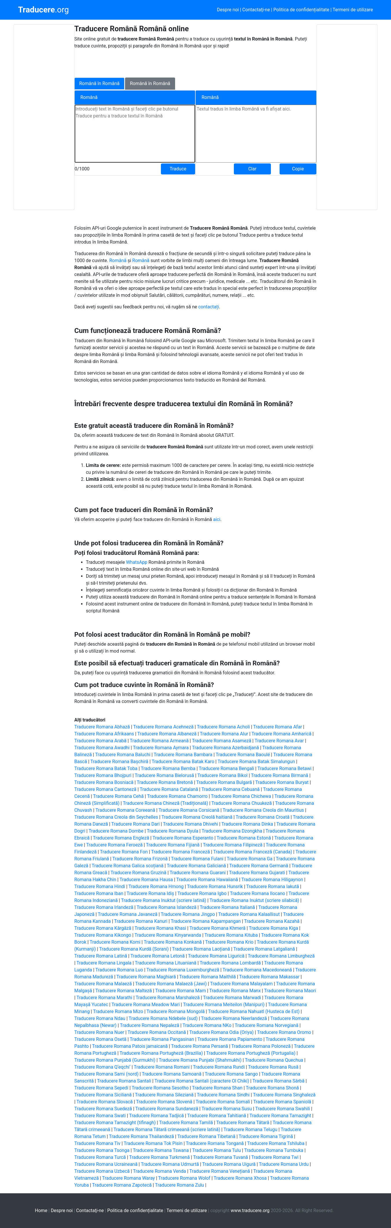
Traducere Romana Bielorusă (164, 775)
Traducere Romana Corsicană (189, 810)
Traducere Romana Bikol (222, 775)
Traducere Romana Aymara (161, 747)
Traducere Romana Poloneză (261, 1046)
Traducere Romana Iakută (272, 886)
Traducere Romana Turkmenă (159, 1157)
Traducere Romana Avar (279, 740)
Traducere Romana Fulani (197, 858)
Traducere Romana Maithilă (207, 977)
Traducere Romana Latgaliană (264, 949)
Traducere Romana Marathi (104, 997)
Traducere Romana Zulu (179, 1185)
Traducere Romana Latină (100, 956)
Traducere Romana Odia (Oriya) (221, 1032)
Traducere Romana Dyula (172, 831)
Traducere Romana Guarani (197, 872)
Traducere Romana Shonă (272, 1088)
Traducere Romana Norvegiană (266, 1025)
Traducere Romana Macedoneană (257, 970)
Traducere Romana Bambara (183, 754)
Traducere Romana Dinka (247, 824)
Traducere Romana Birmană (279, 775)
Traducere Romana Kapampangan (206, 921)
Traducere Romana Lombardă (230, 963)
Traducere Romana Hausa (146, 879)
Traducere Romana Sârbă (278, 1081)
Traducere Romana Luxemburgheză (182, 970)
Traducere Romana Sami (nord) (106, 1074)
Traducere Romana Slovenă (164, 1101)
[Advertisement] (44, 117)
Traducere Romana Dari (135, 824)
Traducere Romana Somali (223, 1101)
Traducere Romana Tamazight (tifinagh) (115, 1122)
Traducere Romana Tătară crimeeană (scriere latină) (166, 1129)
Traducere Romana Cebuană (230, 789)
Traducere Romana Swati (100, 1115)
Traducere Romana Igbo (202, 893)
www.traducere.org (250, 1210)
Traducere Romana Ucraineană (105, 1164)
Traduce (178, 169)
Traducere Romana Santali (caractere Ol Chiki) (202, 1081)
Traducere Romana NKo (207, 1025)
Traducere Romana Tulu (216, 1150)
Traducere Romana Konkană (173, 942)
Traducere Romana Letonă (158, 956)
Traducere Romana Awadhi (102, 747)
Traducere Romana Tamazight (280, 1115)
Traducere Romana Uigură (229, 1164)
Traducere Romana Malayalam (241, 983)
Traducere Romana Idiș (150, 893)
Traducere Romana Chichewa (241, 796)
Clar (252, 169)
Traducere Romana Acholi (223, 727)
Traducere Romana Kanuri (140, 921)
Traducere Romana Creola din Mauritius (263, 810)
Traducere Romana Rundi (219, 1067)
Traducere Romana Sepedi (101, 1088)
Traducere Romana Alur (224, 734)
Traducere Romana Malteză (123, 990)
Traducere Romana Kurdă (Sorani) (134, 949)
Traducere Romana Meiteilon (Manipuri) (224, 1004)
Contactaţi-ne (256, 9)
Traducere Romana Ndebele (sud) (163, 1018)
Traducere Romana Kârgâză (102, 928)
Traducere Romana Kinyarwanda (168, 935)
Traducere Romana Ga (250, 858)
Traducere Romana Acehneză (163, 727)
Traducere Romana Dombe (116, 831)
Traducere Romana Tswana (161, 1150)
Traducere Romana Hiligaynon (272, 879)
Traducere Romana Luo (119, 970)
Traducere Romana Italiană (227, 907)
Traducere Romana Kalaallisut (249, 914)
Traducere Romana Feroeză (114, 845)
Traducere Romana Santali (124, 1081)
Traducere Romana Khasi (160, 928)
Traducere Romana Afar (277, 727)
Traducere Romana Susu (226, 1108)
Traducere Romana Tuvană (220, 1157)
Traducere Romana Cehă (118, 796)
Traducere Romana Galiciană (196, 865)
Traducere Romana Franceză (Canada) (252, 852)
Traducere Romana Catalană (169, 789)
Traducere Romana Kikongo (102, 935)
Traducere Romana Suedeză (103, 1108)
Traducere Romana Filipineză (232, 845)
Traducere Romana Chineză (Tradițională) (165, 803)
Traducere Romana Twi (274, 1157)
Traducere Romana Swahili (282, 1108)
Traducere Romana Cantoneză (105, 789)
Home (41, 1210)
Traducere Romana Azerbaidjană (225, 747)
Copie (298, 169)
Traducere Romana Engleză (121, 838)
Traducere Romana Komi (115, 942)
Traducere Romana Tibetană (206, 1136)
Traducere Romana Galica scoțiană (128, 865)
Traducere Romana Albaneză (167, 734)
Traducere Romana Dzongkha (232, 831)
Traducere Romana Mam (180, 990)
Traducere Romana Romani (162, 1067)
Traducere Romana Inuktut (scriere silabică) (254, 900)
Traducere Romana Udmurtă (170, 1164)
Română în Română (99, 83)
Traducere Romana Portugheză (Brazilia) (161, 1053)
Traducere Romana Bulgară (224, 782)
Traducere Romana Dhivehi (190, 824)
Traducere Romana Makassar (269, 977)
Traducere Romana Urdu (284, 1164)
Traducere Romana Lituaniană (166, 963)
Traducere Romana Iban (98, 893)
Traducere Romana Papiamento (229, 1039)
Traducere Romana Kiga (273, 928)
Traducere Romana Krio (229, 942)
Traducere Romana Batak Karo (183, 761)
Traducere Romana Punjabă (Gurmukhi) (114, 1060)
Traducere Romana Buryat (282, 782)
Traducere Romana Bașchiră (119, 761)
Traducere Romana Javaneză (127, 914)
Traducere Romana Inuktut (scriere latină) (163, 900)
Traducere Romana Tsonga (102, 1150)
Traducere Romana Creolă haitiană (196, 817)
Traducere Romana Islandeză (167, 907)
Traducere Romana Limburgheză (281, 956)
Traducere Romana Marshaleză (168, 997)
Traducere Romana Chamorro (177, 796)
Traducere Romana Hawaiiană (207, 879)
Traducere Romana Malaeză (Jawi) (171, 983)
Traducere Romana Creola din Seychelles (116, 817)
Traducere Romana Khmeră (218, 928)
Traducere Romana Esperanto (183, 838)
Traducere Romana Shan (217, 1088)
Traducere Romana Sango (231, 1074)
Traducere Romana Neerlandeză (234, 1018)
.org (43, 10)
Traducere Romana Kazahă (271, 921)
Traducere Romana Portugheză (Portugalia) (250, 1053)
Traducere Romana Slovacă (104, 1101)
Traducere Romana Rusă (273, 1067)
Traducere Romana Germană (258, 865)
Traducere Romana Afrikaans (104, 734)
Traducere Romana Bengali (226, 768)
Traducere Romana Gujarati (257, 872)
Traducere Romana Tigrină (266, 1136)
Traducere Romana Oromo (284, 1032)
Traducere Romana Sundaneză (166, 1108)
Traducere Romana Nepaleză (149, 1025)
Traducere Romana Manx (235, 990)
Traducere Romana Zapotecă (122, 1185)
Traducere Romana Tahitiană (216, 1115)
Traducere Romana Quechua (274, 1060)
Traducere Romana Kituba (231, 935)
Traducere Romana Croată (262, 817)
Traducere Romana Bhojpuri (102, 775)
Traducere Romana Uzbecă (102, 1171)
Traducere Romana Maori (290, 990)
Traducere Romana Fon (124, 852)
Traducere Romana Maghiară (146, 977)
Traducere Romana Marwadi (232, 997)
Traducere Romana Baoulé (243, 754)
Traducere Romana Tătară (242, 1122)
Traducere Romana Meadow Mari (145, 1004)
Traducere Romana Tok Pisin (153, 1143)
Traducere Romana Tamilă (186, 1122)
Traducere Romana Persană (199, 1046)
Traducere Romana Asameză (221, 740)
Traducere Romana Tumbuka (273, 1150)
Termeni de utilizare (353, 9)
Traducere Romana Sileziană (164, 1095)
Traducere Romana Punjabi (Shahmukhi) (200, 1060)
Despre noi (228, 9)
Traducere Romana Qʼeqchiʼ (102, 1067)
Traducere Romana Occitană (157, 1032)
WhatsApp (137, 562)
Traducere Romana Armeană (159, 740)
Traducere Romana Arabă (100, 740)
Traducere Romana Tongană (215, 1143)
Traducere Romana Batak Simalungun (256, 761)
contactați (208, 307)
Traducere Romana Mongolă (175, 1011)
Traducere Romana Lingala (103, 963)
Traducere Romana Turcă (100, 1157)
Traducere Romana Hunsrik (215, 886)
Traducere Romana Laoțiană (201, 949)
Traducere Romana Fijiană (172, 845)
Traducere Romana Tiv (97, 1143)
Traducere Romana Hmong (156, 886)
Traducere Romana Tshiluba (275, 1143)
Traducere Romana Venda (159, 1171)
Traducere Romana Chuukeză (242, 803)
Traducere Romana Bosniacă (103, 782)
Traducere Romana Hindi (99, 886)
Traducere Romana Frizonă (140, 858)
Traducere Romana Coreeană (125, 810)
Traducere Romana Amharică (281, 734)
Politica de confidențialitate (301, 9)
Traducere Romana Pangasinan (162, 1039)
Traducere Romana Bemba (168, 768)
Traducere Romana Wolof (184, 1178)
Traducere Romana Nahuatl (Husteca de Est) (254, 1011)
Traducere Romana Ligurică (216, 956)
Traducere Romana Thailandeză (141, 1136)
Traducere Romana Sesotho (160, 1088)
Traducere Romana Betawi (284, 768)
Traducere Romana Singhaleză (284, 1095)
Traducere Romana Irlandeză (103, 907)
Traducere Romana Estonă (244, 838)
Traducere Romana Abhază (102, 727)
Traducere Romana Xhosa (240, 1178)
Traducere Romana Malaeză (103, 983)
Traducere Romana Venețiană (219, 1171)
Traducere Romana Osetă (100, 1039)
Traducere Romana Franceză (180, 852)
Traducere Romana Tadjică (156, 1115)
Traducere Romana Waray (128, 1178)
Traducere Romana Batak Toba (105, 768)
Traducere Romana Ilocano (257, 893)
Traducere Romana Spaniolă (282, 1101)
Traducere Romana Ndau (99, 1018)
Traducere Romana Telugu (250, 1129)
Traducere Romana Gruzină (138, 872)
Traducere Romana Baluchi (122, 754)
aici (216, 519)
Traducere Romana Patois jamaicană (130, 1046)
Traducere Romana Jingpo (188, 914)
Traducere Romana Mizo (118, 1011)
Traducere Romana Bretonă (165, 782)
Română (118, 260)
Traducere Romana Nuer (99, 1032)
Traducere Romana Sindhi (223, 1095)
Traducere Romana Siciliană (103, 1095)
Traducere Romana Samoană (171, 1074)
